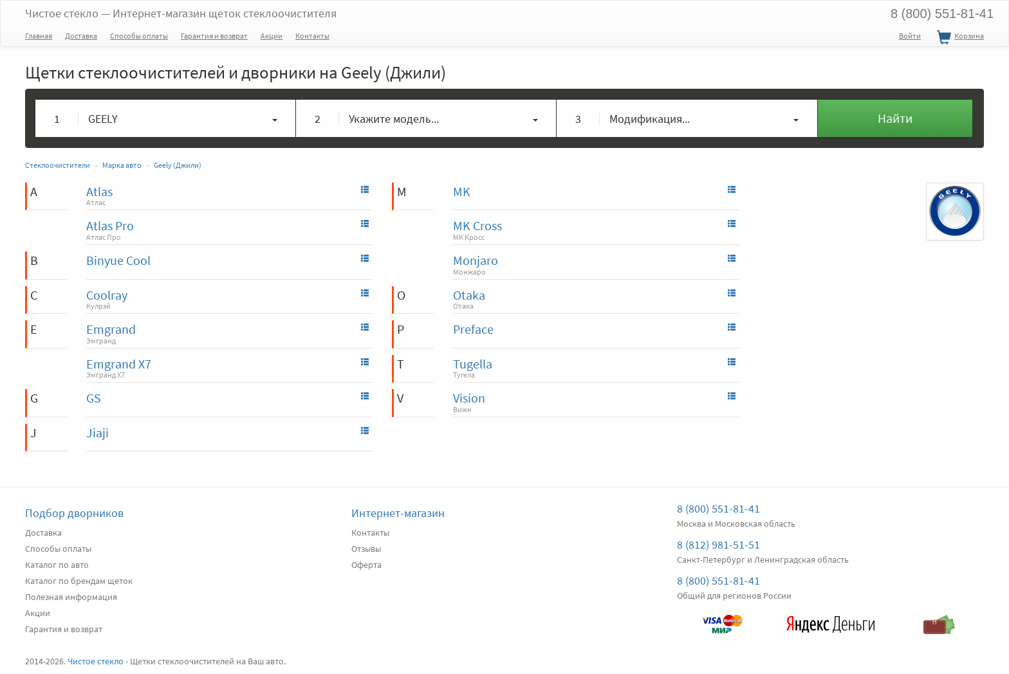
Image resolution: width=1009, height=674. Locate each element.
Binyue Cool (118, 260)
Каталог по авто (57, 564)
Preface (473, 329)
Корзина (959, 38)
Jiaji (97, 432)
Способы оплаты (139, 36)
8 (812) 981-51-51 (718, 544)
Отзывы (366, 548)
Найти (895, 118)
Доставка (81, 36)
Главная (38, 36)
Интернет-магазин (398, 513)
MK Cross (477, 225)
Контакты (312, 36)
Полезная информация (71, 597)
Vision (469, 398)
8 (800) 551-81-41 (942, 13)
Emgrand (111, 329)
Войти (910, 36)
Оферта (366, 564)
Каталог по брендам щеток (79, 581)
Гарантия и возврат (214, 36)
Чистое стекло (181, 13)
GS (93, 398)
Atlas (99, 191)
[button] (166, 118)
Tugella (472, 364)
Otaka (469, 295)
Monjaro (475, 260)
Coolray (106, 295)
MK (461, 191)
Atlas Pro (110, 225)
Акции (271, 36)
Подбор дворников (74, 513)
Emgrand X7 (118, 364)
